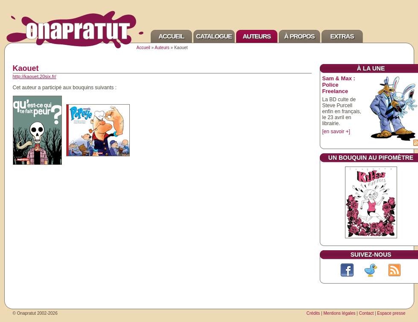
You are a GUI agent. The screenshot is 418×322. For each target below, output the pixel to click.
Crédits (313, 313)
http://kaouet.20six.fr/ (34, 76)
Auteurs (257, 36)
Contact (366, 313)
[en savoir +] (336, 132)
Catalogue (214, 36)
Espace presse (391, 313)
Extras (342, 36)
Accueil (171, 36)
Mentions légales (340, 313)
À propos (299, 36)
